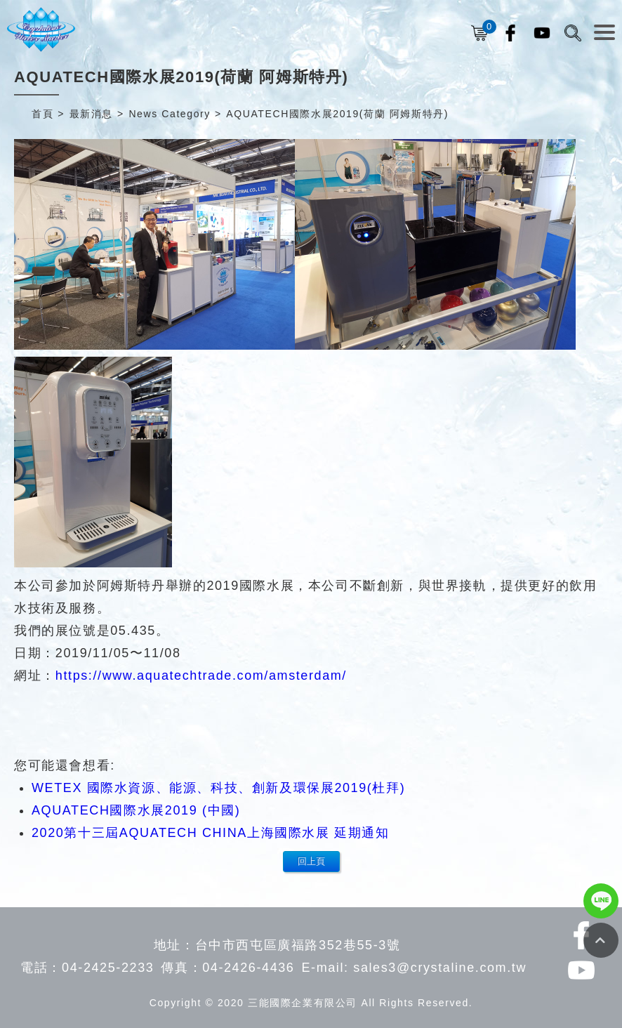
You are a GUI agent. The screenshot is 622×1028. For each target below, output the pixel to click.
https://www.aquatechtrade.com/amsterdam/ (201, 675)
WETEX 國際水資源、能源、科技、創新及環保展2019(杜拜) (218, 788)
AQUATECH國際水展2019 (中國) (136, 810)
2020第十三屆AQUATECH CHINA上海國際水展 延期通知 (211, 833)
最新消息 (91, 113)
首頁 (42, 113)
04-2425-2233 (108, 968)
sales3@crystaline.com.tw (440, 968)
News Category (169, 113)
